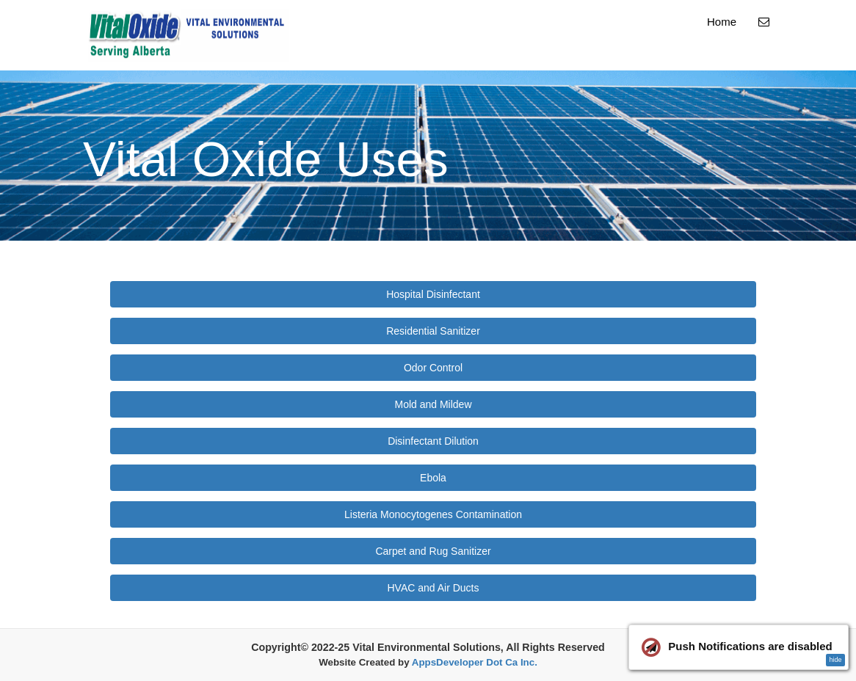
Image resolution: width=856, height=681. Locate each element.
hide (835, 659)
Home (721, 21)
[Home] (188, 35)
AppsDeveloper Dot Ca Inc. (474, 662)
